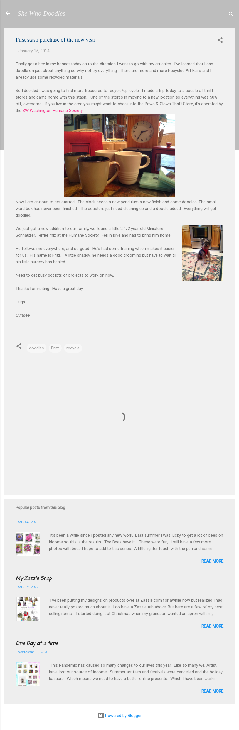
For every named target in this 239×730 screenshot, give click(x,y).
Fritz (55, 348)
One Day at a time (37, 644)
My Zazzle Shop (33, 578)
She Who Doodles (41, 13)
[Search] (231, 15)
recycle (73, 348)
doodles (36, 348)
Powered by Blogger (119, 715)
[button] (220, 41)
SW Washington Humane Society (52, 110)
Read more (212, 561)
